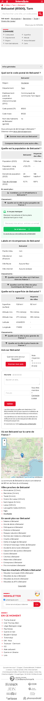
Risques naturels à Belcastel (15, 533)
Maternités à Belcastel (12, 560)
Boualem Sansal (10, 635)
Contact (9, 670)
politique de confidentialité (27, 424)
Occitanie (25, 83)
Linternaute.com (11, 600)
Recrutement (33, 670)
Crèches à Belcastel (11, 557)
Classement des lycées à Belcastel (17, 551)
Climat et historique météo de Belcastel (19, 545)
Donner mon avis (15, 364)
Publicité (38, 667)
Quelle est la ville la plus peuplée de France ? (23, 204)
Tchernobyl (8, 638)
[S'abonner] (22, 604)
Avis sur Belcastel (29, 40)
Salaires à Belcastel (11, 521)
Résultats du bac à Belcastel (15, 576)
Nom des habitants (11, 43)
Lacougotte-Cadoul (11, 508)
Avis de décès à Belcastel (13, 524)
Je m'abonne (20, 229)
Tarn (14, 5)
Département (10, 38)
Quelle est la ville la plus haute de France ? (23, 344)
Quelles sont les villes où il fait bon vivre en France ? (23, 278)
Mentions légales (7, 674)
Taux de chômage (9, 182)
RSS (26, 670)
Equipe (20, 667)
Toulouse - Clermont (12, 644)
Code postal (9, 35)
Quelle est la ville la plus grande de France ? (23, 337)
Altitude (26, 38)
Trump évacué (9, 620)
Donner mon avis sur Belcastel (23, 136)
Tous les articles (18, 670)
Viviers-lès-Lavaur (8, 21)
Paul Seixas (8, 629)
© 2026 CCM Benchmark (33, 674)
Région (7, 40)
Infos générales (8, 67)
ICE (5, 646)
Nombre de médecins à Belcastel (17, 536)
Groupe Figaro (19, 674)
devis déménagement (22, 132)
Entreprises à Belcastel (13, 562)
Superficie (27, 35)
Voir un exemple (34, 600)
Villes (8, 5)
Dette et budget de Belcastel (15, 542)
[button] (22, 455)
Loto (5, 655)
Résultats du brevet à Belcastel (16, 579)
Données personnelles (10, 672)
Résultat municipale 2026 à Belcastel (18, 573)
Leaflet (13, 477)
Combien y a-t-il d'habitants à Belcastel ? (23, 194)
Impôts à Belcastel (11, 539)
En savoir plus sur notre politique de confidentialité (19, 234)
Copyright (22, 586)
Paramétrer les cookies (26, 672)
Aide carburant (9, 649)
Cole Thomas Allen (11, 623)
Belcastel (21, 5)
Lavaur (6, 505)
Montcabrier (16, 19)
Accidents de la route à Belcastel (16, 548)
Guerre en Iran (9, 632)
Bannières (27, 19)
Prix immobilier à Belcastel (14, 565)
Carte (26, 43)
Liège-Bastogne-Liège (13, 626)
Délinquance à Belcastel (13, 527)
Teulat (35, 19)
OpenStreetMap (29, 477)
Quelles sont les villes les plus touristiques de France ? (23, 286)
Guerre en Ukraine (11, 652)
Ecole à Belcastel (10, 554)
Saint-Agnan (8, 502)
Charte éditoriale (28, 667)
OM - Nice (8, 641)
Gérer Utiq (37, 672)
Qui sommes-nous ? (9, 667)
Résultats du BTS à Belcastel (15, 582)
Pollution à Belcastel (12, 530)
